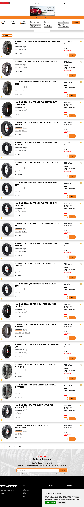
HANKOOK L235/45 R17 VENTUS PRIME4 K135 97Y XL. (37, 224)
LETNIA (35, 24)
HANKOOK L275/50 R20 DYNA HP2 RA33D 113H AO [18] (36, 123)
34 (15, 446)
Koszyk (80, 3)
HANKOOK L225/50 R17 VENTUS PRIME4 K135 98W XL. (36, 204)
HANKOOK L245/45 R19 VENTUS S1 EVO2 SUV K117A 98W (36, 103)
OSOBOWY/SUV (63, 23)
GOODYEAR (48, 25)
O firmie (22, 3)
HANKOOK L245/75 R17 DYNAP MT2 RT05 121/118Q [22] (34, 406)
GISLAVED (48, 23)
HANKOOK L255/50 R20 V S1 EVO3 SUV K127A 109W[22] (36, 366)
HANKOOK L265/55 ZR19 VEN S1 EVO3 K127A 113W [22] (35, 386)
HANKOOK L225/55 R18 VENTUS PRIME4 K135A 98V (36, 164)
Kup (72, 55)
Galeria (42, 3)
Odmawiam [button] (53, 502)
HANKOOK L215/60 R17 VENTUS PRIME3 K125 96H (35, 83)
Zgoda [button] (47, 502)
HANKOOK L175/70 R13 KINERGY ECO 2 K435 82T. (37, 62)
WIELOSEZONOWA (35, 25)
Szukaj (76, 22)
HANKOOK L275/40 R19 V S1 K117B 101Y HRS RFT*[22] (37, 345)
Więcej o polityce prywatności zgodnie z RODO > (25, 474)
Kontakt (48, 3)
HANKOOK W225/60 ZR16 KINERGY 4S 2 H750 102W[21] (36, 325)
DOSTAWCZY (63, 24)
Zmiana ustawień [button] (61, 502)
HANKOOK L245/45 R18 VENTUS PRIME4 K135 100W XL (36, 143)
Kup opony (36, 3)
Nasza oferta (29, 3)
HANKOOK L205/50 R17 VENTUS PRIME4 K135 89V (36, 184)
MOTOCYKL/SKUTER (63, 26)
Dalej (19, 446)
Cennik (53, 3)
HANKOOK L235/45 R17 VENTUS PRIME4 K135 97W (35, 285)
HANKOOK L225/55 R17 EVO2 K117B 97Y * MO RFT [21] (35, 305)
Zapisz (63, 470)
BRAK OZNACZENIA (35, 23)
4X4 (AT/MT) (63, 25)
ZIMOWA (35, 26)
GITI (48, 24)
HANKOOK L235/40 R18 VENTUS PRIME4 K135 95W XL (36, 265)
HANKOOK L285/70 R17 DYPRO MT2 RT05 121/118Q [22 (34, 426)
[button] (18, 11)
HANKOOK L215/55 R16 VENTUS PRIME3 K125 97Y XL (37, 42)
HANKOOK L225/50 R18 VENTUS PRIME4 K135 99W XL (36, 244)
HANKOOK (48, 26)
